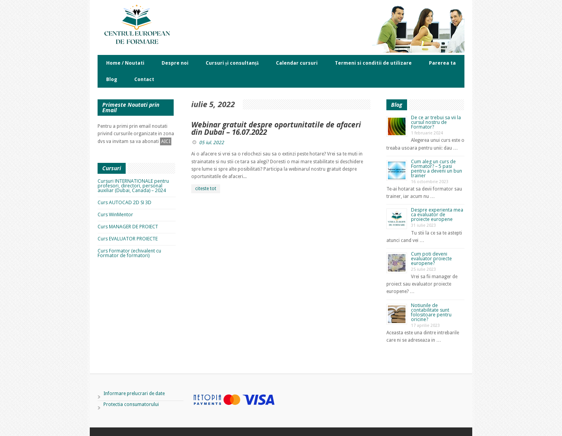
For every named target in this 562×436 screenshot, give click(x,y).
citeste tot (205, 188)
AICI (165, 141)
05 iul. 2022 (211, 142)
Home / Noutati (125, 63)
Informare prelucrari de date (134, 393)
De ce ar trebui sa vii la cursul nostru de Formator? (436, 122)
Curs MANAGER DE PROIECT (128, 226)
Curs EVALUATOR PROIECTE (128, 238)
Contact (144, 79)
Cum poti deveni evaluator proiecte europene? (431, 259)
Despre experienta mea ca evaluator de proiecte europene (437, 214)
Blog (111, 79)
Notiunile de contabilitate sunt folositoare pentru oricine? (431, 312)
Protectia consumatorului (131, 404)
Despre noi (175, 63)
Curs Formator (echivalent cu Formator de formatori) (129, 253)
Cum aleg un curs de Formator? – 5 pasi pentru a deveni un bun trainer (436, 168)
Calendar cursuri (297, 63)
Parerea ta (442, 63)
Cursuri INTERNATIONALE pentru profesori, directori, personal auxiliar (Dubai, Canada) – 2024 (133, 186)
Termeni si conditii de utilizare (373, 63)
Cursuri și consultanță (232, 63)
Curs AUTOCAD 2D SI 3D (124, 202)
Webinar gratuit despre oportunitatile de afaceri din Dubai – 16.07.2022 (276, 128)
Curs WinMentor (115, 214)
